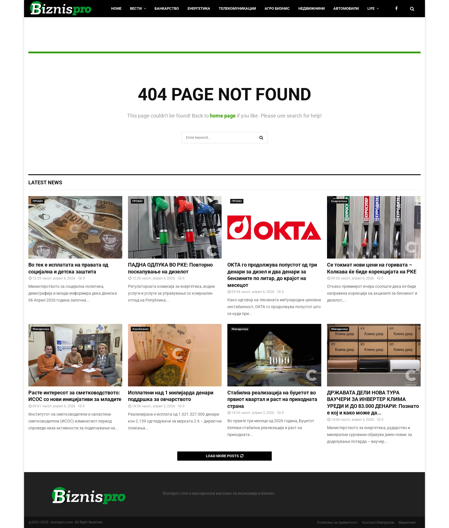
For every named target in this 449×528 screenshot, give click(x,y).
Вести (136, 8)
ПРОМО (38, 201)
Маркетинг (407, 523)
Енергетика (199, 8)
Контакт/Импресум (378, 523)
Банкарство (167, 8)
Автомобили (346, 8)
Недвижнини (311, 8)
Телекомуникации (237, 8)
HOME (116, 8)
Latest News (45, 182)
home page (223, 116)
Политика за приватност (337, 523)
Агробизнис (140, 329)
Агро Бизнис (277, 8)
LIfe (371, 8)
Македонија (41, 329)
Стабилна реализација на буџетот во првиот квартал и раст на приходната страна (272, 399)
